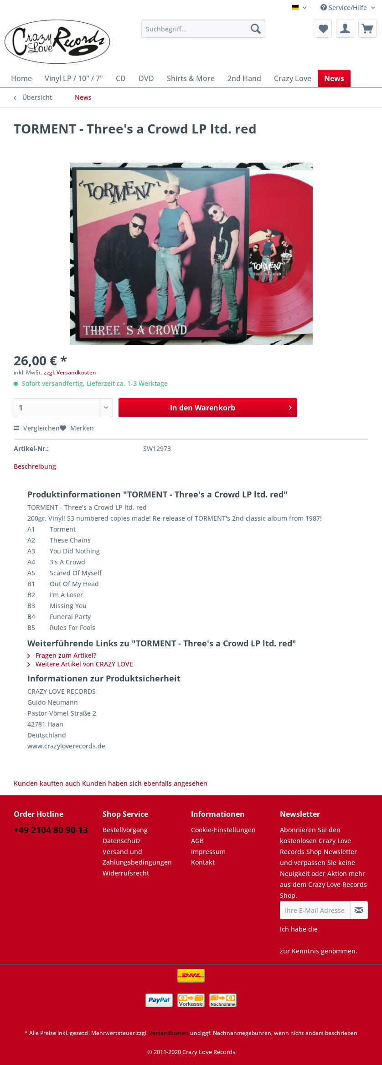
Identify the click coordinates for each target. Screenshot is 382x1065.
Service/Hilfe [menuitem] (344, 7)
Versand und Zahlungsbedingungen (137, 857)
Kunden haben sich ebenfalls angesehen (144, 783)
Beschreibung (35, 466)
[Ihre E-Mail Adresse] (315, 910)
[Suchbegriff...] (203, 29)
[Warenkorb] (367, 29)
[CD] (120, 78)
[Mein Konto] (345, 29)
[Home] (21, 78)
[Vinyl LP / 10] (73, 78)
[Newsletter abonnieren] (359, 910)
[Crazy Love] (293, 78)
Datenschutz (122, 840)
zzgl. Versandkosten (70, 372)
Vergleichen (37, 428)
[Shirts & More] (190, 78)
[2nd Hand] (244, 78)
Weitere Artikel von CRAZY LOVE (80, 664)
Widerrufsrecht (126, 873)
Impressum (208, 851)
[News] (334, 78)
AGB (197, 840)
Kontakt (203, 862)
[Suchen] (255, 29)
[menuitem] (203, 33)
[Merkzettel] (323, 29)
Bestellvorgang (125, 829)
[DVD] (146, 78)
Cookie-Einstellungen (223, 829)
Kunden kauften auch (47, 783)
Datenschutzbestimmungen (322, 940)
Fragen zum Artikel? (61, 655)
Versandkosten (169, 1033)
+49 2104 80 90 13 (51, 830)
